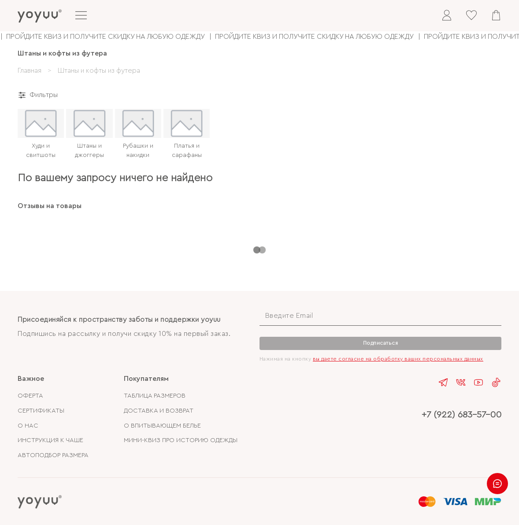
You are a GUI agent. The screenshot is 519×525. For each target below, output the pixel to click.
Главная (29, 70)
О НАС (28, 425)
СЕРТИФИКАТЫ (41, 410)
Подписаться (380, 343)
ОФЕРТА (30, 395)
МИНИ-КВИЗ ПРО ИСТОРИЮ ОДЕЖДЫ (180, 440)
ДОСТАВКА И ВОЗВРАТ (158, 410)
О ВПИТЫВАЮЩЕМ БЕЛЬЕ (162, 425)
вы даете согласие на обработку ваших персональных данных (398, 358)
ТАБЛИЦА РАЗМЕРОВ (154, 395)
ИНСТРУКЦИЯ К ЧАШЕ (50, 440)
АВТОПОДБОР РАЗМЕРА (53, 455)
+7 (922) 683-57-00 (461, 414)
